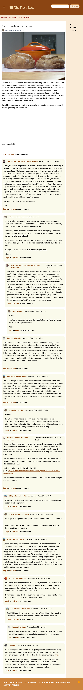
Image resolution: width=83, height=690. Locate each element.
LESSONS (55, 683)
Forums (9, 17)
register (11, 154)
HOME (5, 683)
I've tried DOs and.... (14, 338)
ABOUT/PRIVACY (16, 683)
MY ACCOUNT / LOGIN (34, 683)
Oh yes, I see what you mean (19, 514)
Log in (4, 154)
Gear (14, 17)
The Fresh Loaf (24, 7)
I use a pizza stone (19, 627)
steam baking (17, 311)
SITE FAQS (64, 683)
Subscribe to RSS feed (79, 682)
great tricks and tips (16, 410)
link (56, 655)
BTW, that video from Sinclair (19, 496)
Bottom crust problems (17, 578)
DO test (11, 217)
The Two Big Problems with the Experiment (22, 161)
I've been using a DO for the (16, 376)
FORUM (47, 683)
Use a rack (13, 645)
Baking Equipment (24, 17)
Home (3, 17)
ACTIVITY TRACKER (11, 685)
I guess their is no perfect (16, 539)
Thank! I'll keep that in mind (20, 609)
